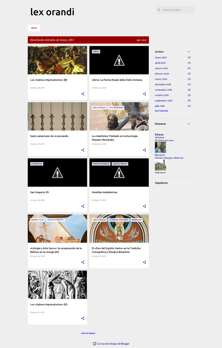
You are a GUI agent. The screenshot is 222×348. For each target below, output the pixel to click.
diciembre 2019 (163, 84)
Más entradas (88, 333)
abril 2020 (160, 63)
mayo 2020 (161, 57)
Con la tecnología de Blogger (111, 343)
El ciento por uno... (165, 140)
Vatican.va (160, 172)
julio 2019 (160, 106)
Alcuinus (159, 137)
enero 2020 (161, 79)
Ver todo (141, 40)
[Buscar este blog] (178, 10)
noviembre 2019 (163, 90)
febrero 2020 (162, 73)
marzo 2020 (161, 68)
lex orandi (52, 11)
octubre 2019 (162, 95)
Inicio (34, 28)
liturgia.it (160, 155)
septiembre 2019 (163, 100)
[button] (83, 94)
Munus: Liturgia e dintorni (169, 158)
